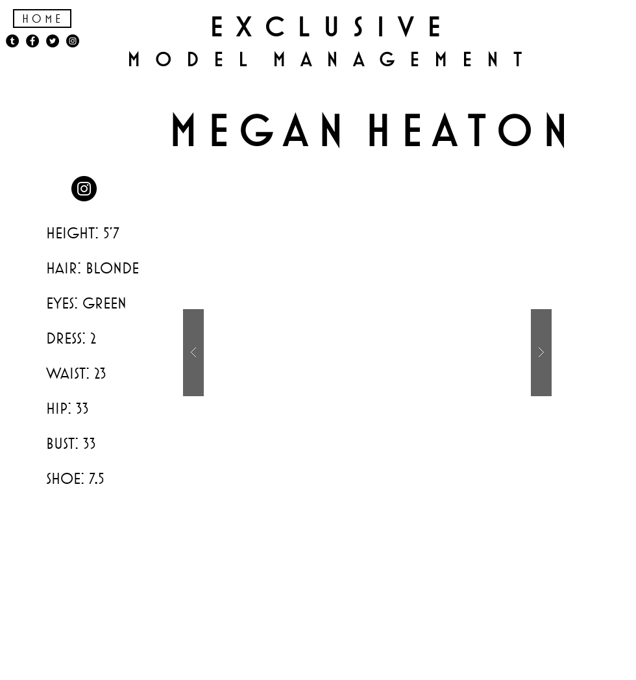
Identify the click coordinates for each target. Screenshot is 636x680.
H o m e (41, 18)
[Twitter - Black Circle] (52, 40)
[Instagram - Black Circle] (84, 188)
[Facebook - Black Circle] (32, 40)
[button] (367, 352)
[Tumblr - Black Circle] (12, 40)
